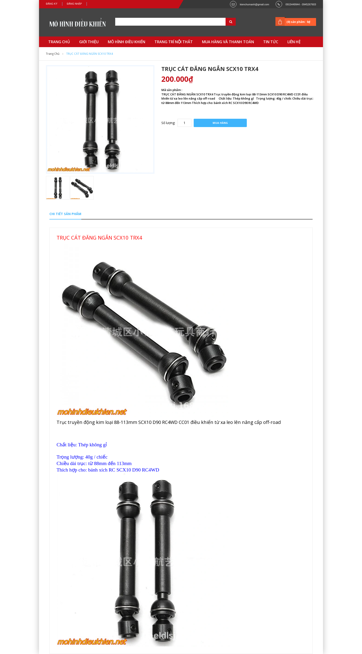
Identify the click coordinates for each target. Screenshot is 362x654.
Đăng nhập (74, 3)
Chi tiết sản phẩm (65, 214)
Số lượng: (168, 123)
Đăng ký (51, 3)
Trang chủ (52, 54)
